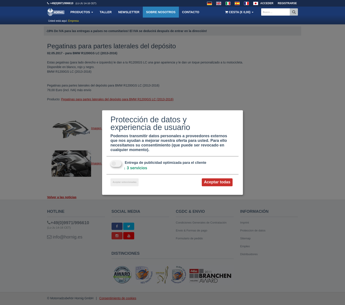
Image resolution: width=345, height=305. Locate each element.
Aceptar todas (217, 182)
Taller (106, 12)
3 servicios (135, 168)
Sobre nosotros (161, 12)
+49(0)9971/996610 (61, 3)
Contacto (190, 12)
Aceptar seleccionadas (124, 182)
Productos (81, 12)
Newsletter (128, 12)
